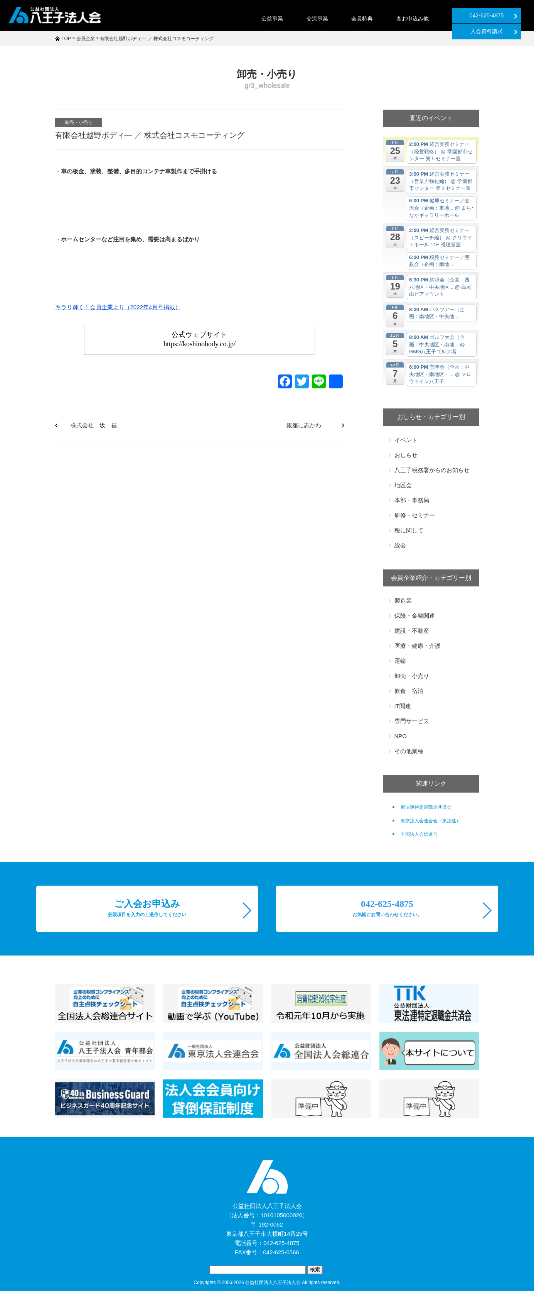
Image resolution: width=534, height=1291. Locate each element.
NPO (400, 736)
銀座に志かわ (303, 425)
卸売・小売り (79, 122)
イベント (406, 440)
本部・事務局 (411, 500)
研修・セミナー (414, 515)
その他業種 (408, 751)
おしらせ (406, 455)
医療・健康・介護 (417, 645)
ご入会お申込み (147, 908)
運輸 (400, 660)
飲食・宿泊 (408, 691)
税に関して (408, 530)
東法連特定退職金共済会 (426, 807)
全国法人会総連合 (419, 834)
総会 (400, 545)
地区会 (403, 485)
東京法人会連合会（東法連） (431, 820)
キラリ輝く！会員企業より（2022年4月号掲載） (118, 307)
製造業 (403, 600)
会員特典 (290, 18)
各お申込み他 (340, 18)
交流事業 (245, 18)
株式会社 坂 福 (94, 425)
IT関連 (402, 706)
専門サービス (411, 721)
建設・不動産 (411, 630)
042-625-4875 (421, 15)
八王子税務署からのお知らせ (432, 470)
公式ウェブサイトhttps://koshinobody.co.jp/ (199, 339)
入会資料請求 (498, 15)
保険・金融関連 (414, 615)
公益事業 (201, 18)
